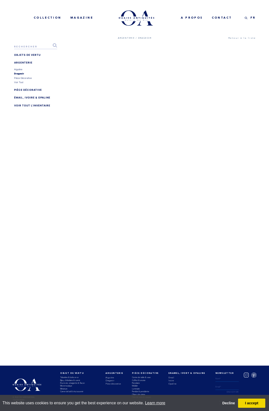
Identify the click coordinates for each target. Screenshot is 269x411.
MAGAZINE (81, 17)
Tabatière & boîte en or (69, 377)
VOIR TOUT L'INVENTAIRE (32, 105)
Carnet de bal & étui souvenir (71, 391)
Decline (228, 403)
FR (253, 17)
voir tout (19, 82)
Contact (222, 17)
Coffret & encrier (138, 380)
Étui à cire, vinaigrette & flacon (72, 383)
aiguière (18, 69)
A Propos (192, 17)
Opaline (172, 383)
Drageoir (110, 380)
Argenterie (114, 373)
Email (171, 377)
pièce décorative (23, 78)
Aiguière (110, 377)
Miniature (63, 388)
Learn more (155, 403)
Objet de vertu (72, 373)
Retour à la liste (242, 37)
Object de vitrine (138, 394)
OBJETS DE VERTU (27, 54)
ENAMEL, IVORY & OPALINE (186, 373)
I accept (251, 403)
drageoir (19, 73)
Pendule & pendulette (140, 391)
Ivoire (171, 380)
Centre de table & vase (141, 377)
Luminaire (136, 388)
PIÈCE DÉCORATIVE (28, 89)
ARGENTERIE (23, 62)
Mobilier (135, 385)
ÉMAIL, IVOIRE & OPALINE (32, 97)
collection (47, 17)
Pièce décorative (113, 383)
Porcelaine (136, 383)
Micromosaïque (66, 385)
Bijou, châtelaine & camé (70, 380)
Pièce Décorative (145, 373)
